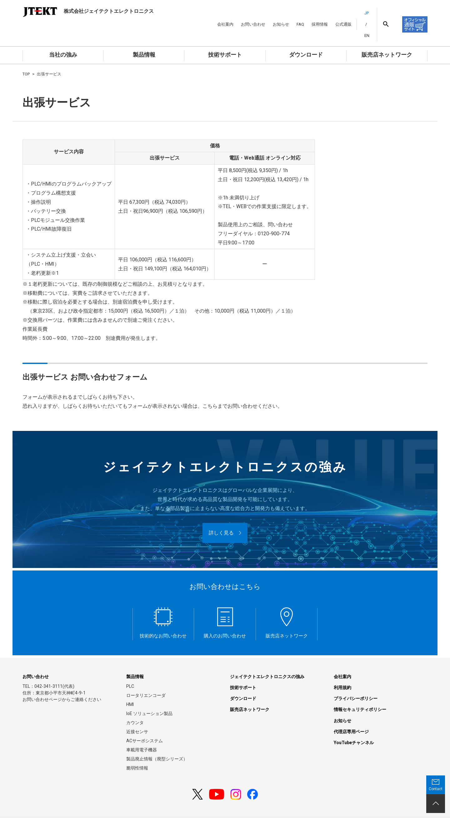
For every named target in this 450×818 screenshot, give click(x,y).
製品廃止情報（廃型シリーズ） (157, 741)
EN (366, 15)
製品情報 (144, 37)
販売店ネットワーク (387, 37)
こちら (210, 389)
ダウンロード (306, 37)
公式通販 (336, 15)
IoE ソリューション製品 (149, 696)
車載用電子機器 (141, 732)
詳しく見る (221, 516)
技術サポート (225, 37)
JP (359, 15)
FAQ (292, 15)
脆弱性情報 (137, 750)
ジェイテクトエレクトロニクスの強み (267, 659)
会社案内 (217, 15)
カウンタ (135, 705)
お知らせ (273, 15)
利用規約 (342, 670)
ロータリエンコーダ (146, 678)
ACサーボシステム (144, 723)
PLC (130, 669)
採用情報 (312, 15)
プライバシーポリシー (356, 681)
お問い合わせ (245, 15)
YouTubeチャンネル (354, 725)
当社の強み (63, 37)
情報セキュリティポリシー (360, 692)
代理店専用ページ (351, 714)
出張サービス (49, 56)
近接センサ (137, 714)
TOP (26, 56)
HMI (130, 687)
